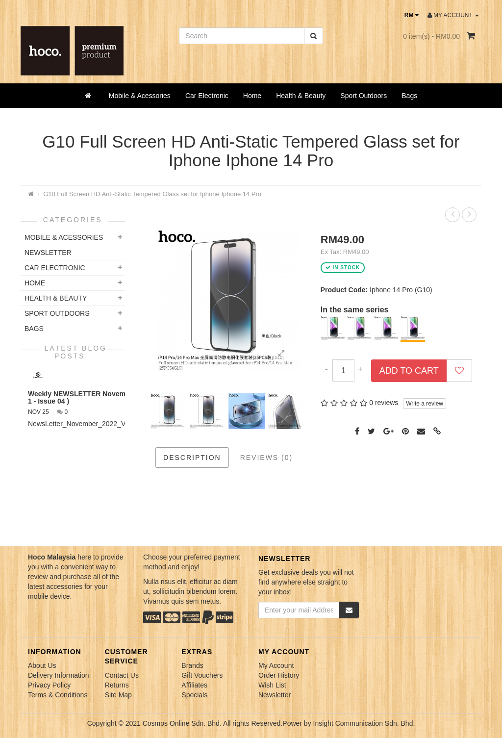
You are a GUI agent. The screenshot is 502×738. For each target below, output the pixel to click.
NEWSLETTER (48, 252)
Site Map (118, 695)
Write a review (424, 403)
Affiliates (194, 685)
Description (192, 457)
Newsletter (274, 695)
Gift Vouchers (202, 675)
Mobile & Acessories (140, 96)
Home (252, 96)
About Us (42, 665)
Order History (278, 675)
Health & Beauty (301, 96)
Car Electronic (206, 96)
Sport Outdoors (363, 96)
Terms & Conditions (57, 695)
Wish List (272, 685)
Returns (117, 685)
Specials (194, 695)
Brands (192, 665)
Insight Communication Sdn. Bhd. (364, 723)
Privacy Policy (49, 685)
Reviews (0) (266, 457)
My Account (276, 665)
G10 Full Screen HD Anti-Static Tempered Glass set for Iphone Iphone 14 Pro (152, 194)
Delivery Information (58, 675)
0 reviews (383, 403)
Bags (409, 96)
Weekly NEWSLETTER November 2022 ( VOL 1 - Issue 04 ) (101, 397)
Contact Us (122, 675)
